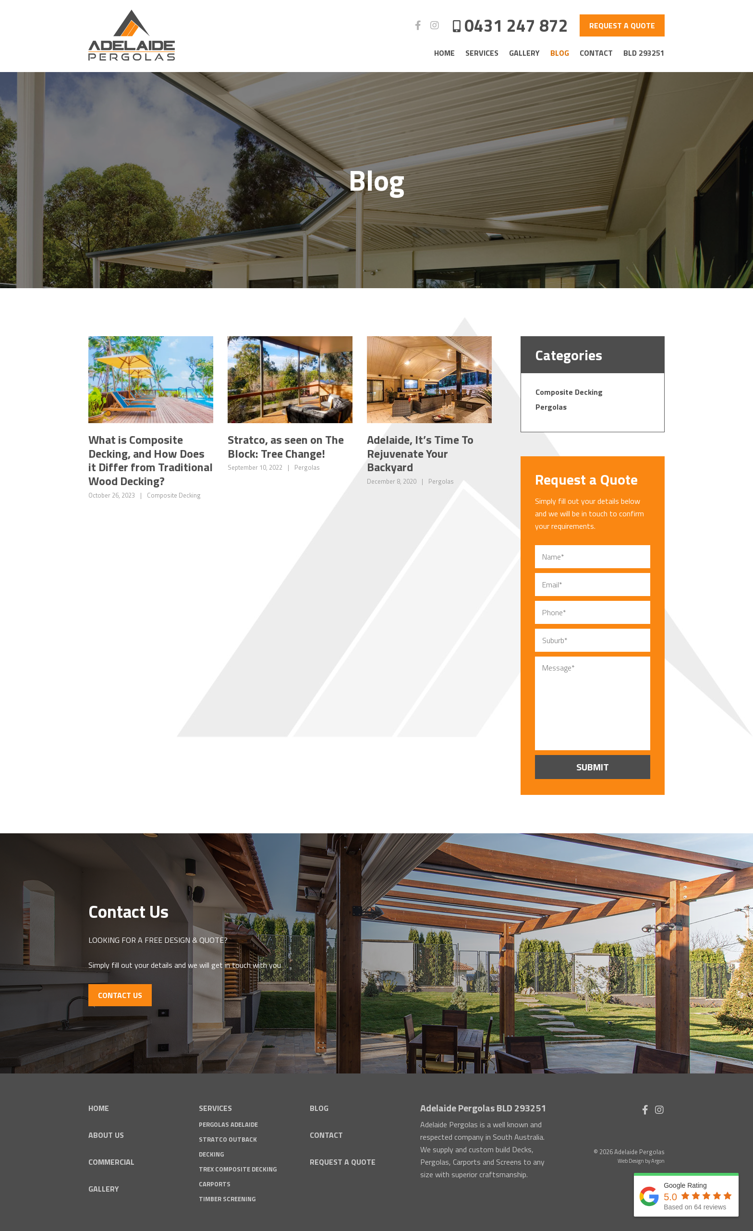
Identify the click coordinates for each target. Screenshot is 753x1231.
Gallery (524, 53)
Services (481, 53)
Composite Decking (174, 495)
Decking (211, 1152)
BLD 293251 (644, 53)
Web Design (631, 1159)
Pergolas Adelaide (228, 1123)
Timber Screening (227, 1197)
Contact (596, 53)
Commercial (111, 1160)
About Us (106, 1133)
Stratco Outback (228, 1137)
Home (444, 53)
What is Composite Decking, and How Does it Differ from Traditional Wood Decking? (150, 460)
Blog (559, 53)
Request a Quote (622, 25)
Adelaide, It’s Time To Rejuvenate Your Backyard (420, 453)
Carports (215, 1182)
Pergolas (307, 467)
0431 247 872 (516, 25)
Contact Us (120, 993)
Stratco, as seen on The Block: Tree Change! (286, 446)
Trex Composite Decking (238, 1167)
